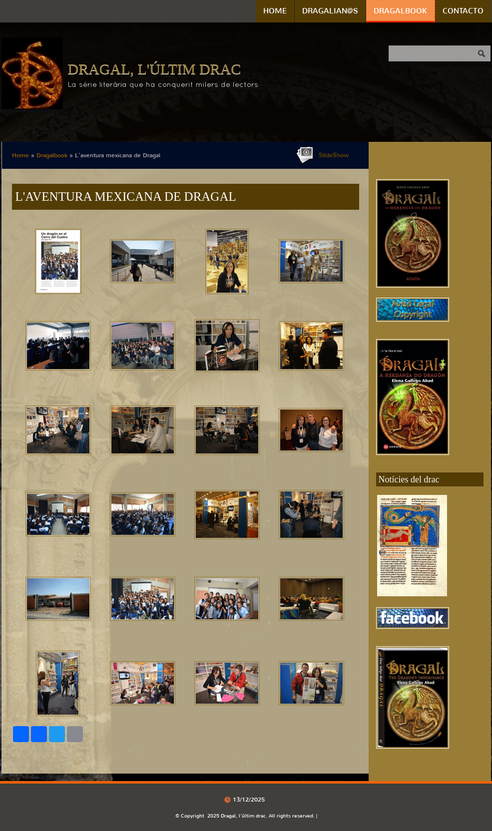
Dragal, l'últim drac (154, 68)
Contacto (463, 11)
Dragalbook (400, 11)
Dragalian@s (330, 11)
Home (275, 11)
